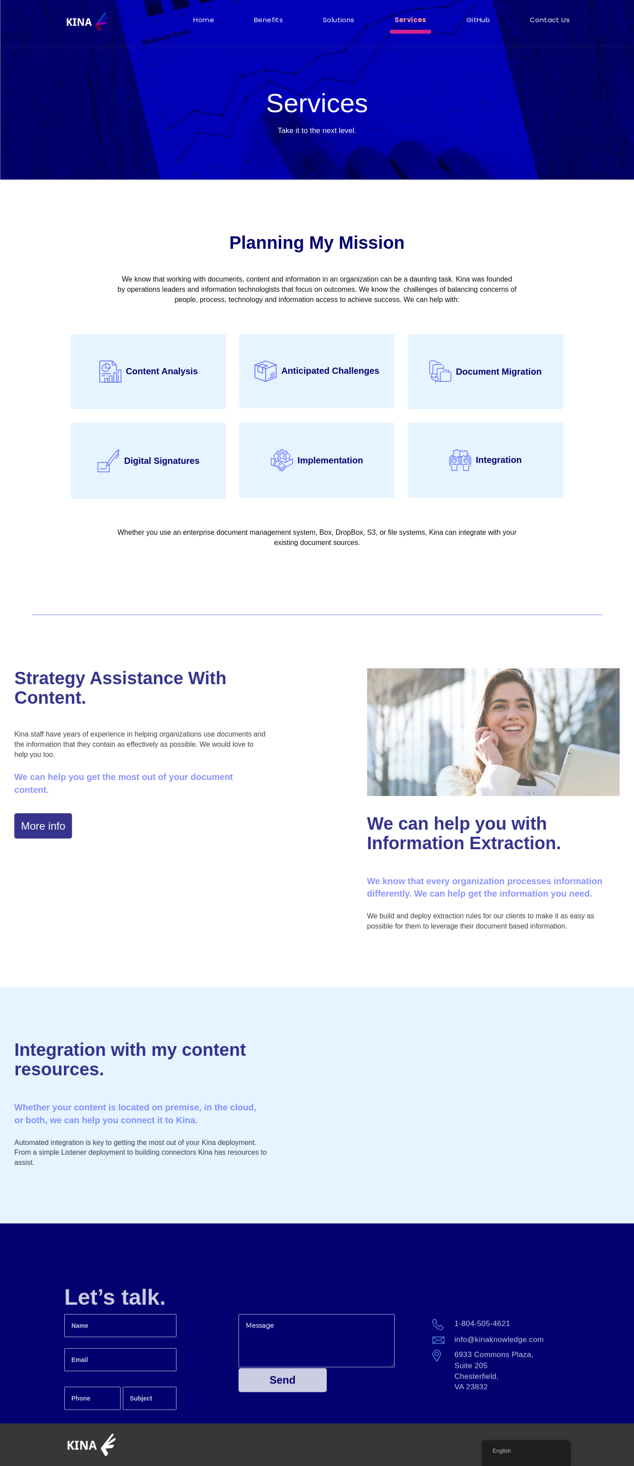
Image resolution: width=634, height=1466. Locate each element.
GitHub (478, 19)
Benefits (268, 19)
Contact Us (550, 19)
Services (411, 19)
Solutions (339, 19)
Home (203, 19)
